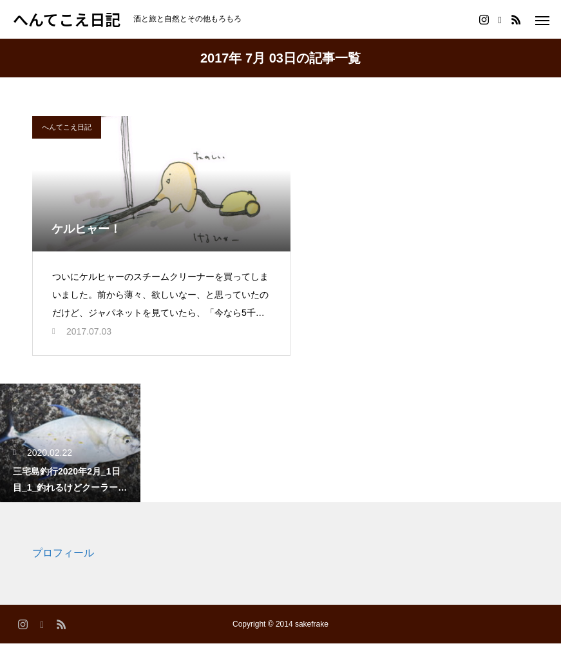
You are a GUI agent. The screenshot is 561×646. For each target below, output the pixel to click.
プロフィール (63, 556)
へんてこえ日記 (66, 127)
